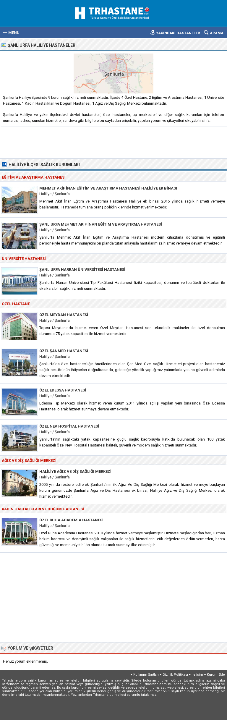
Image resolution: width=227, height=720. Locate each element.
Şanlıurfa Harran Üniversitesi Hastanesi (82, 269)
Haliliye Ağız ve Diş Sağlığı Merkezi (75, 471)
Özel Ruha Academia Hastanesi (71, 520)
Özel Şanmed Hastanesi (63, 351)
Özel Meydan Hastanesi (63, 315)
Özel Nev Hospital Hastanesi (69, 426)
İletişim (197, 675)
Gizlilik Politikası (175, 675)
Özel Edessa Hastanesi (62, 390)
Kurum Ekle (216, 675)
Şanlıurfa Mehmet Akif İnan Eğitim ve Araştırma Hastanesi (100, 224)
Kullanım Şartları (146, 675)
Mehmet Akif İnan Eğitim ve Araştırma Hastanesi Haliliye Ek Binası (108, 188)
